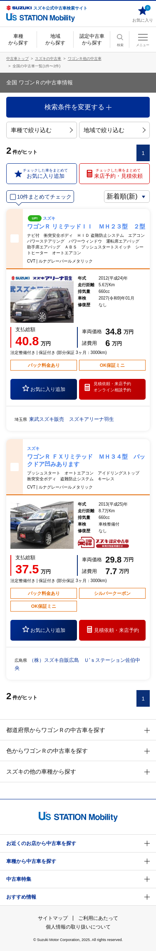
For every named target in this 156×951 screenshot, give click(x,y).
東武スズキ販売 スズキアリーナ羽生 (71, 419)
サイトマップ (53, 918)
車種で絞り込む (42, 130)
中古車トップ (17, 59)
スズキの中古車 (48, 59)
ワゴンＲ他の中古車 (85, 59)
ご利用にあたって (98, 918)
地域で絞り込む (115, 130)
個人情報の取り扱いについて (78, 927)
